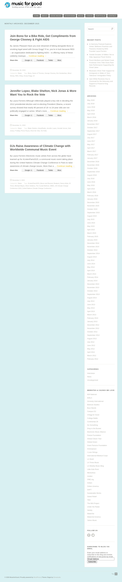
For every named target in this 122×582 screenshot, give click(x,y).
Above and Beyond (46, 183)
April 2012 (91, 352)
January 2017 (92, 158)
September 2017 (93, 131)
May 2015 (91, 226)
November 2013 (93, 287)
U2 (34, 76)
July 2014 (90, 260)
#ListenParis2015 (33, 183)
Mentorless (91, 473)
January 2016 (92, 199)
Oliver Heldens (30, 186)
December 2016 (93, 162)
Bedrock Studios (93, 405)
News (20, 73)
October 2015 (92, 209)
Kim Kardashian (61, 73)
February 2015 (92, 236)
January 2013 (92, 321)
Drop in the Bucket (94, 428)
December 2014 (93, 243)
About (45, 16)
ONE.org (90, 479)
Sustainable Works (94, 493)
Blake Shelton (32, 128)
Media (80, 16)
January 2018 (92, 121)
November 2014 (93, 247)
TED (89, 500)
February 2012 (92, 359)
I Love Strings (92, 452)
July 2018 (90, 104)
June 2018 (91, 107)
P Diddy (17, 131)
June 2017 (91, 141)
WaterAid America (94, 517)
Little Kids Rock (93, 469)
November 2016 (93, 165)
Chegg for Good (93, 415)
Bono (29, 73)
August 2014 (92, 257)
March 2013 (91, 315)
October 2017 (92, 128)
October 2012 (92, 332)
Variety (89, 510)
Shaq (21, 76)
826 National (92, 394)
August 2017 (92, 134)
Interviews (70, 16)
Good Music (56, 16)
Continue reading (38, 56)
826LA (89, 398)
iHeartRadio (42, 128)
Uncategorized (92, 380)
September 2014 (93, 253)
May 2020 (91, 100)
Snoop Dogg (28, 76)
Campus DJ (91, 411)
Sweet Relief (92, 497)
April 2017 (91, 148)
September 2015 (93, 213)
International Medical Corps (97, 456)
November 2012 (93, 328)
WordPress (37, 577)
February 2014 (92, 277)
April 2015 (91, 230)
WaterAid (90, 514)
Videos (89, 16)
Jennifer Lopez (52, 128)
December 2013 (93, 284)
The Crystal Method (42, 186)
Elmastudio (57, 577)
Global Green (92, 442)
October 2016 (92, 168)
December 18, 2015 (19, 70)
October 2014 (92, 250)
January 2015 (92, 240)
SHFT (89, 490)
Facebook (88, 535)
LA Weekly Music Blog (95, 466)
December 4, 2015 (18, 180)
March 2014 (91, 274)
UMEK (52, 186)
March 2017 (91, 151)
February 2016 (92, 196)
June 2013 (91, 305)
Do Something (92, 425)
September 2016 (93, 172)
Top (113, 574)
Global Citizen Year (94, 439)
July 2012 (90, 342)
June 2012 (91, 345)
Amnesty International (95, 401)
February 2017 (92, 155)
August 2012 (92, 339)
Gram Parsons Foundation (97, 445)
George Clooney (50, 73)
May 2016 (91, 185)
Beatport (56, 183)
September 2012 (93, 335)
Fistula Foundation (94, 435)
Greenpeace (91, 449)
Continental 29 (92, 422)
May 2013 (91, 308)
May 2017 (91, 144)
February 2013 (92, 318)
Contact (112, 16)
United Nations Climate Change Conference (37, 188)
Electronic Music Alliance (96, 432)
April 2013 (91, 311)
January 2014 (92, 281)
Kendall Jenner (62, 128)
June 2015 (91, 223)
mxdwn (90, 476)
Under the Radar (93, 507)
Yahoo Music (92, 520)
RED (16, 76)
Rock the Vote (35, 131)
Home (36, 16)
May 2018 (91, 110)
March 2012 (91, 356)
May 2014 (91, 267)
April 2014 (91, 270)
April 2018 (91, 114)
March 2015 (91, 233)
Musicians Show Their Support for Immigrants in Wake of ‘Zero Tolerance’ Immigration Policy (101, 73)
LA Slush (90, 459)
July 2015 (90, 219)
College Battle (92, 418)
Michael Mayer (19, 186)
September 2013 (93, 294)
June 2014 (91, 264)
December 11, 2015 (19, 125)
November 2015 (93, 206)
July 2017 (90, 138)
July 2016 (90, 179)
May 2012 (91, 349)
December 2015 (93, 202)
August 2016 (92, 175)
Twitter (93, 535)
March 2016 (91, 192)
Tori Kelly (44, 131)
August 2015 (92, 216)
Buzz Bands (91, 408)
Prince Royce (25, 131)
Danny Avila (64, 183)
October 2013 (92, 291)
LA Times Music (93, 462)
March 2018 (91, 117)
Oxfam (89, 483)
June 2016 (91, 182)
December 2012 (93, 325)
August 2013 (92, 298)
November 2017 (93, 124)
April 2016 (91, 189)
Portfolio (100, 16)
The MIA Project (93, 503)
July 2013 (90, 301)
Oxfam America (93, 486)
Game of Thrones (38, 73)
